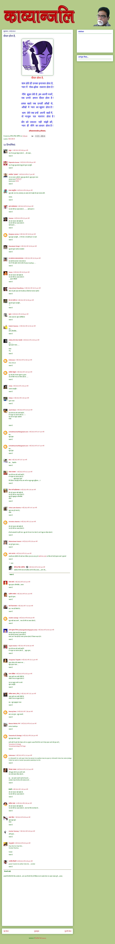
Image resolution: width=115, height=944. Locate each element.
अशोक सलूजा (12, 372)
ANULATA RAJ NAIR (15, 340)
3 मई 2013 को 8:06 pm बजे (20, 150)
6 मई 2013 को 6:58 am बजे (24, 803)
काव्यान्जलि (3, 6)
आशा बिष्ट (11, 817)
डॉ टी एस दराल (13, 606)
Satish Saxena (14, 326)
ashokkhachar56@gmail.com (18, 432)
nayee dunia (13, 646)
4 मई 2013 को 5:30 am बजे (29, 541)
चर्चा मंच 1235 (42, 556)
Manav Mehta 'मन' (14, 723)
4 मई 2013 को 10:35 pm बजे (24, 673)
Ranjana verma (14, 234)
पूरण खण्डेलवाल (13, 206)
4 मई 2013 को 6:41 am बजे (24, 594)
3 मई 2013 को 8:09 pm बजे (27, 162)
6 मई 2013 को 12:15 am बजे (25, 769)
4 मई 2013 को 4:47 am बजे (29, 507)
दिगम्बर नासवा (12, 769)
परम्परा (17, 181)
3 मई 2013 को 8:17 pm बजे (26, 174)
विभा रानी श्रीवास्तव (14, 489)
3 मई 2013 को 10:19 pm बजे (32, 258)
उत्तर (12, 563)
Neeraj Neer (12, 711)
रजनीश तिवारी (12, 861)
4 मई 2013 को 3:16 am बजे (24, 410)
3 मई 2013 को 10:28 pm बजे (25, 300)
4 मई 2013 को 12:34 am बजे (27, 326)
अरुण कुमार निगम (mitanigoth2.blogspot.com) (23, 630)
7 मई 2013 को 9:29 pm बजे (27, 831)
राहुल (10, 150)
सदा (10, 460)
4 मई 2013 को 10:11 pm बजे (29, 659)
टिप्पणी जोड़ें (7, 871)
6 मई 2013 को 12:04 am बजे (37, 567)
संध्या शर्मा (11, 582)
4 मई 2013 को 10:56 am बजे (25, 646)
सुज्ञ (10, 314)
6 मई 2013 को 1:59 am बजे (20, 789)
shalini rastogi (13, 618)
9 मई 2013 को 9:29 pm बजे (24, 861)
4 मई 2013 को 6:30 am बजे (22, 582)
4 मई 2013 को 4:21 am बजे (24, 472)
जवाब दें (10, 156)
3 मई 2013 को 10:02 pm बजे (27, 234)
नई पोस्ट (6, 931)
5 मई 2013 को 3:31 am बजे (28, 693)
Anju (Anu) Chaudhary (16, 288)
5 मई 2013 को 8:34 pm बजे (30, 735)
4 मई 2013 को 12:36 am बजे (31, 340)
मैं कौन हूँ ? (19, 179)
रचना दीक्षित (12, 673)
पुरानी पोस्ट (68, 931)
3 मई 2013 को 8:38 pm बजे (24, 190)
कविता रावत (12, 803)
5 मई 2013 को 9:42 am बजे (28, 723)
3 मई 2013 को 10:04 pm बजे (28, 246)
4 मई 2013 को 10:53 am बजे (46, 630)
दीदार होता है (11, 139)
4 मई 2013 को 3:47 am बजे (36, 432)
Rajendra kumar (14, 162)
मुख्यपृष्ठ (36, 931)
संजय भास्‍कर (12, 472)
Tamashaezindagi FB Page (17, 746)
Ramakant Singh (14, 246)
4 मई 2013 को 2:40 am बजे (21, 398)
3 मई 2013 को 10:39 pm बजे (20, 314)
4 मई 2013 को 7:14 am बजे (25, 606)
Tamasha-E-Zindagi (15, 735)
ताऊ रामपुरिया (12, 190)
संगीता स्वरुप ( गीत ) (14, 693)
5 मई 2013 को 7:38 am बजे (25, 711)
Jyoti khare (12, 410)
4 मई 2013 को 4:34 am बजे (28, 489)
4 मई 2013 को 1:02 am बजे (24, 372)
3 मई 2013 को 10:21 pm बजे (32, 288)
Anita (10, 386)
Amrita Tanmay (14, 831)
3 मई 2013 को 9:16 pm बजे (25, 206)
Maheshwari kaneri (15, 541)
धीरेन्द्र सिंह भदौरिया (19, 567)
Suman (11, 218)
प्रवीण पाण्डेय (12, 594)
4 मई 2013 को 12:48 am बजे (24, 360)
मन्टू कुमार (11, 843)
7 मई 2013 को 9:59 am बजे (22, 817)
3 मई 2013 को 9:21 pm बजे (21, 218)
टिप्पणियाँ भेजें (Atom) (40, 938)
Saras (10, 272)
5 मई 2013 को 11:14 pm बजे (24, 755)
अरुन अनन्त (12, 553)
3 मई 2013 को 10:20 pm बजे (21, 272)
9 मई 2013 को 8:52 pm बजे (22, 843)
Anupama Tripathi (15, 659)
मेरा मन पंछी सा (13, 300)
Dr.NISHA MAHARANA (16, 258)
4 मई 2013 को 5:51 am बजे (23, 553)
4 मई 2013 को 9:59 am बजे (26, 618)
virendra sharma (14, 521)
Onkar (11, 398)
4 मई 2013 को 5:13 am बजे (28, 521)
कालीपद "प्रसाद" (13, 174)
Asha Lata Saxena (15, 507)
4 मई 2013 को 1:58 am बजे (20, 386)
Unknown (12, 360)
